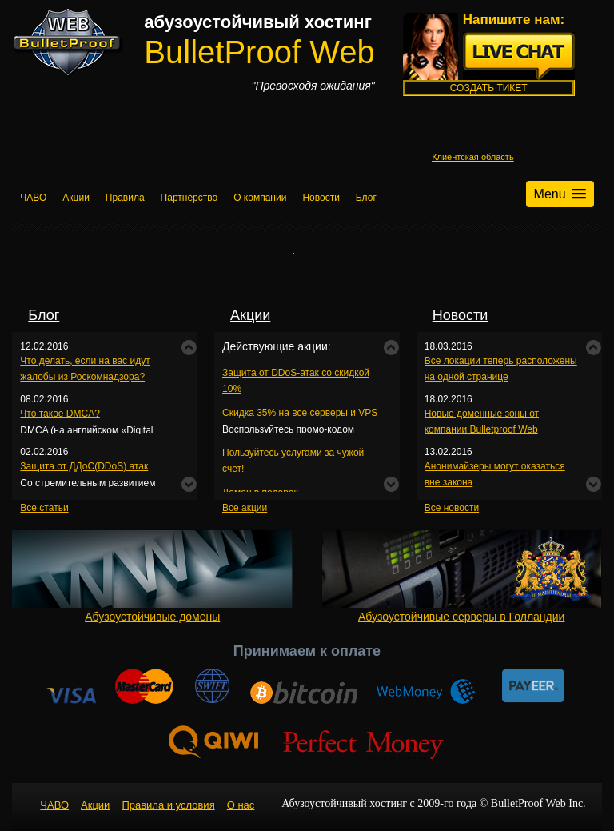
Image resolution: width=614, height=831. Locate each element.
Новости (320, 197)
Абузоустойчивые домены (152, 576)
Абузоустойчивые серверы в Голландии (461, 576)
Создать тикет (489, 88)
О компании (259, 197)
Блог (366, 197)
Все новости (452, 507)
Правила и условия (168, 805)
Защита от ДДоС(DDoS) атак (84, 466)
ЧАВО (33, 197)
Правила (125, 197)
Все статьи (44, 507)
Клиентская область (473, 157)
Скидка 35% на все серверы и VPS (299, 412)
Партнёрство (189, 197)
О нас (241, 805)
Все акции (244, 507)
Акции (76, 197)
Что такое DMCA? (59, 413)
